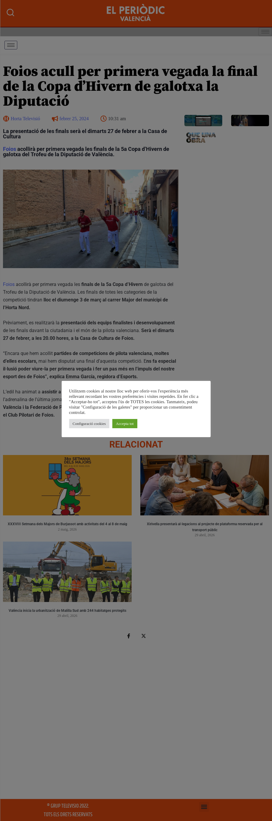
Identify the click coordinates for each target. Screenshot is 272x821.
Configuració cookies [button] (89, 423)
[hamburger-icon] (10, 45)
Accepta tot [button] (125, 423)
